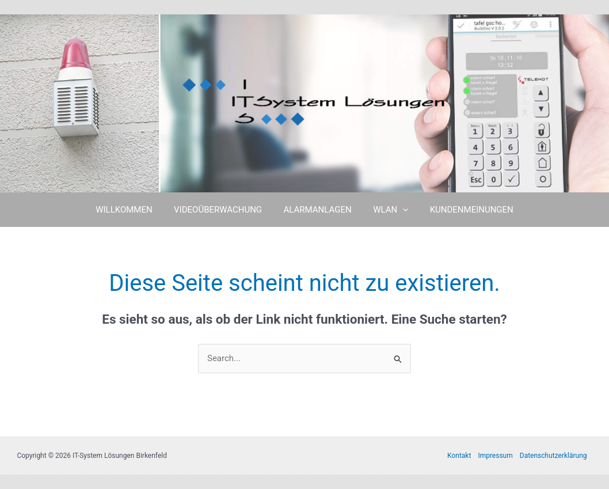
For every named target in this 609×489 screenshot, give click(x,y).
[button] (398, 209)
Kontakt (459, 456)
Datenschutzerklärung (553, 456)
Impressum (495, 456)
